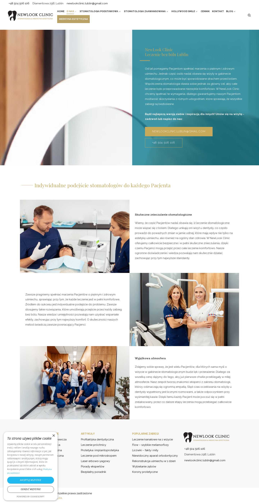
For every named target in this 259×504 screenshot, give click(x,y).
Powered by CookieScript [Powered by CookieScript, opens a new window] (30, 497)
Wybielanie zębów (144, 466)
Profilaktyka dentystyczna (97, 439)
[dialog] (31, 466)
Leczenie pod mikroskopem (99, 455)
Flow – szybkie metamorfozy (150, 444)
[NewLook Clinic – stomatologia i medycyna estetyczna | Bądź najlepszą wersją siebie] (30, 15)
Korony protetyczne (145, 472)
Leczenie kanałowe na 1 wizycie (152, 439)
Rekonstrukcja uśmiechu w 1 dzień (154, 461)
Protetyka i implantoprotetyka (100, 450)
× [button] (53, 435)
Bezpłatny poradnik (93, 472)
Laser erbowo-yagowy (95, 461)
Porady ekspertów (92, 466)
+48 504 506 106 (163, 142)
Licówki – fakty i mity (145, 450)
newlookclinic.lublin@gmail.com (178, 131)
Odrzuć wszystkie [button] (30, 489)
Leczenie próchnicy (93, 444)
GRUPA (57, 498)
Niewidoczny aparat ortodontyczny (155, 455)
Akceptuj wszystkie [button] (30, 480)
